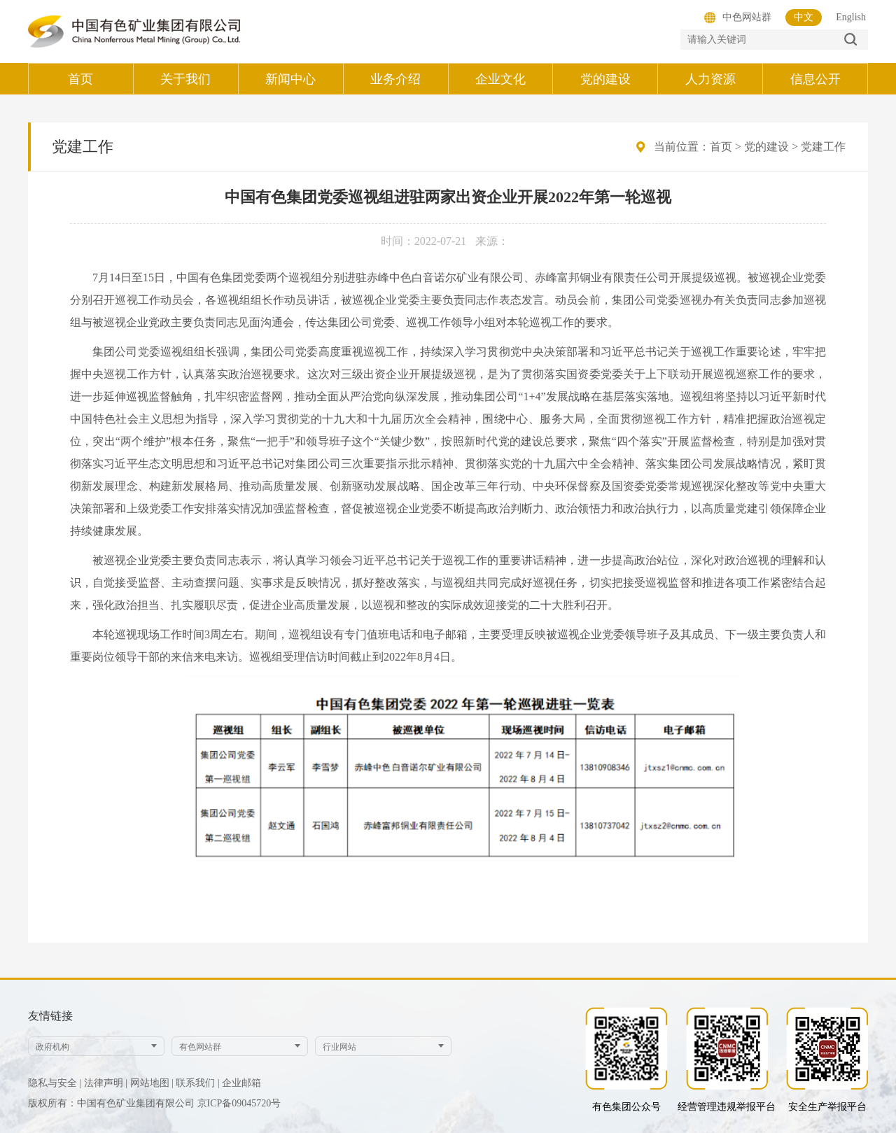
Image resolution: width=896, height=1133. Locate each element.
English (851, 17)
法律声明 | (105, 1083)
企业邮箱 (241, 1083)
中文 (803, 17)
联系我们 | (197, 1083)
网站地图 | (152, 1083)
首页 (721, 147)
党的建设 (766, 147)
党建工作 (823, 147)
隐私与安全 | (54, 1083)
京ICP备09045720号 (239, 1103)
